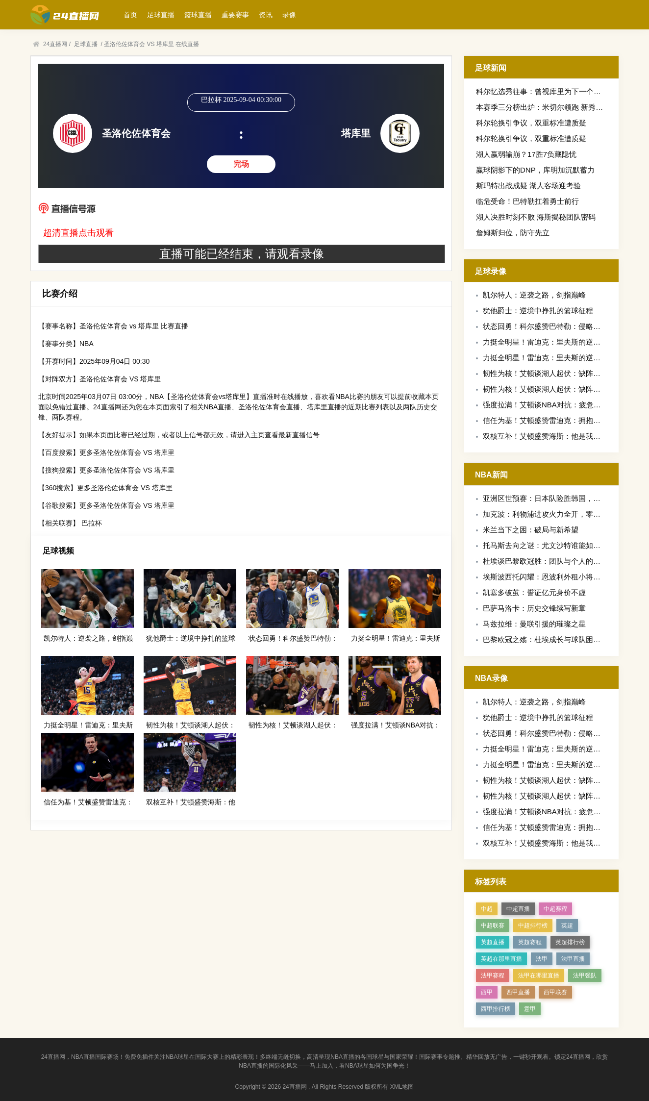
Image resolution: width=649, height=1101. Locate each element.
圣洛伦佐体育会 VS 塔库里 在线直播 (151, 44)
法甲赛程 (492, 975)
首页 (130, 15)
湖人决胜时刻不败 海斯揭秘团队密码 (536, 217)
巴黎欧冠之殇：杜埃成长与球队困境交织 (549, 639)
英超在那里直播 (501, 958)
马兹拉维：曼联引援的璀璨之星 (534, 624)
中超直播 (518, 908)
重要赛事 (235, 15)
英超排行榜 (570, 942)
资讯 (266, 15)
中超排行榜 (533, 925)
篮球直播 (198, 15)
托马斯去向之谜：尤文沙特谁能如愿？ (545, 545)
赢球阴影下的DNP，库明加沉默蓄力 (535, 170)
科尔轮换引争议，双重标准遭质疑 (531, 123)
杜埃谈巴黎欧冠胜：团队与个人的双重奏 (549, 561)
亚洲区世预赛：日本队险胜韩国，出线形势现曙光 (564, 498)
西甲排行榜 (495, 1008)
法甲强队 (585, 975)
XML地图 (402, 1086)
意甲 (530, 1008)
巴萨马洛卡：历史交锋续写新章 (534, 608)
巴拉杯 (91, 523)
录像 (289, 15)
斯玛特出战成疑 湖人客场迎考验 (528, 185)
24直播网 (55, 44)
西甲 (487, 992)
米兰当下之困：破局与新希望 (530, 529)
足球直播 (161, 15)
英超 (567, 925)
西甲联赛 (555, 992)
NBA (86, 344)
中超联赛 (492, 925)
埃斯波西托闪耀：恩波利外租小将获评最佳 (553, 577)
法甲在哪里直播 (538, 975)
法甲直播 (573, 958)
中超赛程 (555, 908)
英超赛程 (530, 942)
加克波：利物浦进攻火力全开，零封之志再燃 (556, 514)
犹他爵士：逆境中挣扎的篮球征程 (538, 310)
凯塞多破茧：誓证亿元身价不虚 (534, 592)
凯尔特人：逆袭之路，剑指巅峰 (534, 295)
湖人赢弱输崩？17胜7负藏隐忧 (526, 154)
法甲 (542, 958)
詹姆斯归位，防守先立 (512, 232)
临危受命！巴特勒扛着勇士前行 (527, 201)
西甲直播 (518, 992)
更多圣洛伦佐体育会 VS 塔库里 (127, 452)
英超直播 (492, 942)
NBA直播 (218, 407)
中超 (487, 908)
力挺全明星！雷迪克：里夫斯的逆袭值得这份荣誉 (564, 342)
